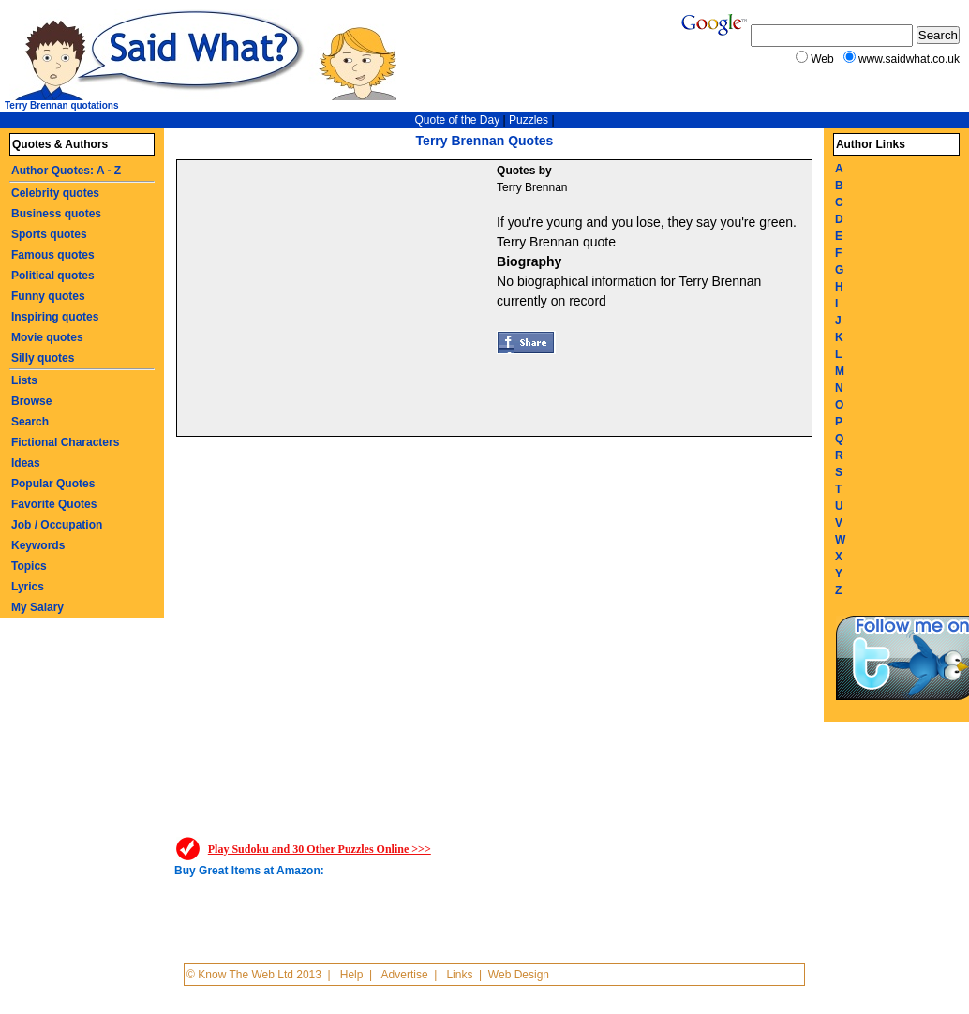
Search (30, 421)
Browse (31, 401)
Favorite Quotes (54, 504)
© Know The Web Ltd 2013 (253, 974)
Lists (24, 380)
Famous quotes (53, 254)
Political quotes (53, 275)
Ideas (25, 463)
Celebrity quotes (55, 193)
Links (459, 974)
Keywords (38, 545)
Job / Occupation (56, 524)
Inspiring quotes (54, 316)
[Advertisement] (339, 301)
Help (352, 974)
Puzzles (528, 120)
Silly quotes (42, 358)
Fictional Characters (65, 442)
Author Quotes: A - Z (66, 170)
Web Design (518, 974)
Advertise (404, 974)
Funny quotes (48, 296)
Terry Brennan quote (556, 241)
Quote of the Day (456, 120)
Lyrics (27, 586)
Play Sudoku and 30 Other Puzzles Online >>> (319, 849)
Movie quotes (47, 337)
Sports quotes (49, 234)
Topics (29, 566)
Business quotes (56, 213)
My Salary (37, 607)
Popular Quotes (53, 483)
